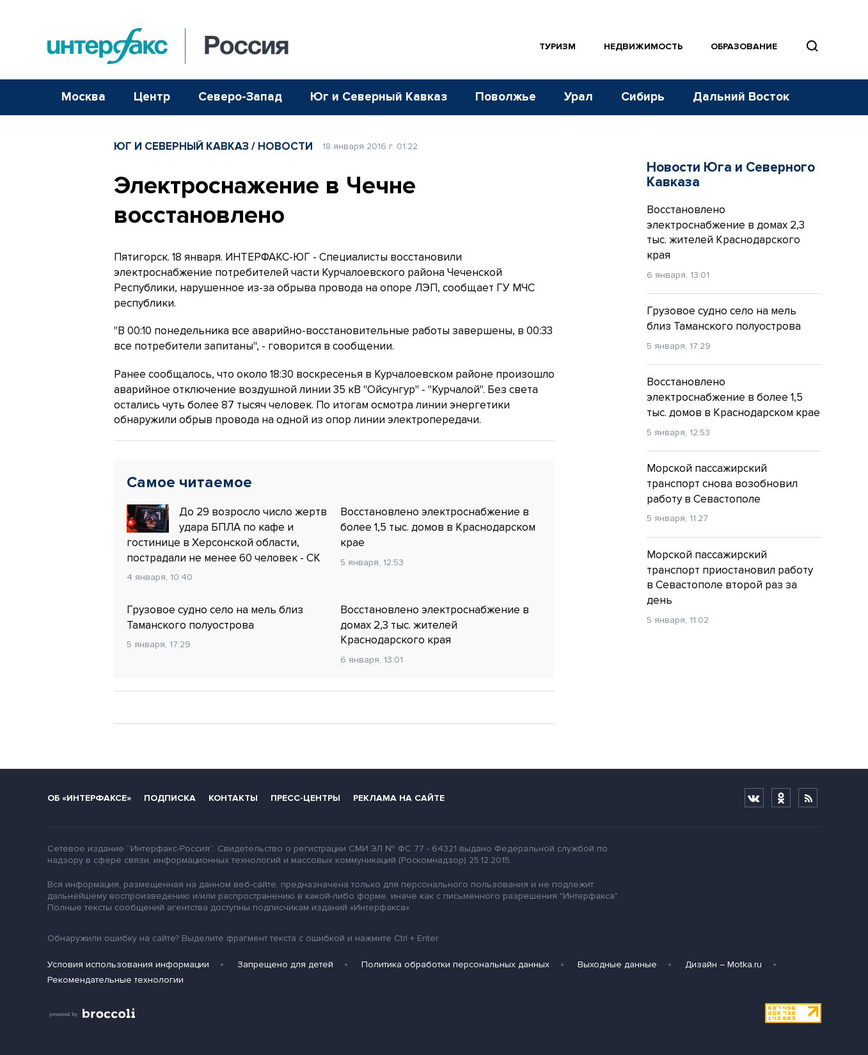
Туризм (557, 46)
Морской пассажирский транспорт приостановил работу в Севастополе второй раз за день (730, 577)
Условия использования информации (128, 964)
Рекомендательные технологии (115, 979)
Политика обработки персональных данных (455, 964)
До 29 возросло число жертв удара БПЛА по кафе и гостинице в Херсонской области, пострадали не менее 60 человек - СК (227, 534)
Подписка (170, 798)
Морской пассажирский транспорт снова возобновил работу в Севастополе (722, 484)
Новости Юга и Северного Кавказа (731, 174)
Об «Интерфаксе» (89, 798)
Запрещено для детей (285, 964)
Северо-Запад (240, 97)
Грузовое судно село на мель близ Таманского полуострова (215, 617)
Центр (152, 97)
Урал (578, 97)
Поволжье (505, 97)
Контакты (233, 798)
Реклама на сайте (399, 798)
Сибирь (643, 97)
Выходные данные (617, 964)
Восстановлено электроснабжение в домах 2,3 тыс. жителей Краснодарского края (434, 625)
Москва (83, 97)
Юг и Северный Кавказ (378, 97)
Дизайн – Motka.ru (723, 964)
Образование (744, 46)
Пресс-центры (305, 798)
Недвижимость (643, 46)
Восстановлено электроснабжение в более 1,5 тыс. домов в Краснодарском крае (437, 527)
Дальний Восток (741, 97)
